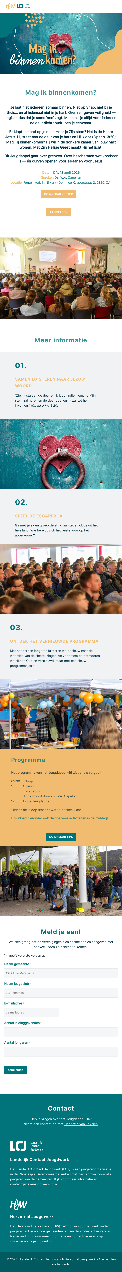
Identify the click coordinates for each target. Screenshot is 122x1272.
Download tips (61, 836)
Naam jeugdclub (17, 983)
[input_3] (61, 973)
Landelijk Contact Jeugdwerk (40, 1259)
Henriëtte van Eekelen (81, 1124)
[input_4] (31, 1012)
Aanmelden (58, 212)
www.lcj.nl (50, 1184)
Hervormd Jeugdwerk (80, 1259)
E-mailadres (14, 1003)
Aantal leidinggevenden (23, 1023)
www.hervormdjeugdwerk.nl (31, 1241)
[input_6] (61, 1032)
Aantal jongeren (17, 1042)
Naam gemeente (17, 964)
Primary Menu (114, 6)
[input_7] (61, 1051)
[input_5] (61, 993)
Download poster (58, 194)
